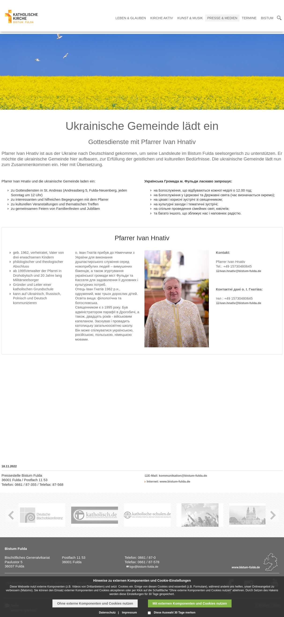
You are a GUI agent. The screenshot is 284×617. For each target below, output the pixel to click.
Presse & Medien (222, 18)
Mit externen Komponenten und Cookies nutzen (190, 603)
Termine (249, 18)
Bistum (267, 18)
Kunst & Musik (190, 18)
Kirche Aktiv (161, 18)
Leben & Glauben (130, 18)
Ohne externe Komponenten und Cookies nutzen (95, 603)
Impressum (129, 612)
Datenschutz (107, 612)
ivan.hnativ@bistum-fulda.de (240, 271)
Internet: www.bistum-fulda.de (168, 481)
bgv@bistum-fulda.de (143, 566)
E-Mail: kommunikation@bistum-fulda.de (177, 475)
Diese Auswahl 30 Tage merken (174, 612)
